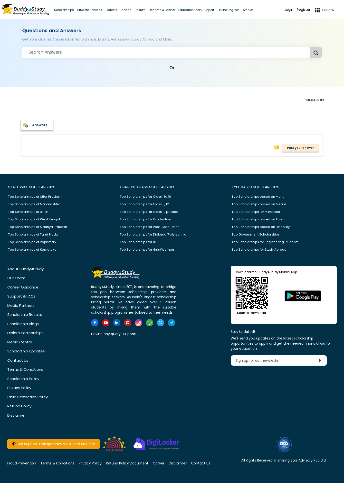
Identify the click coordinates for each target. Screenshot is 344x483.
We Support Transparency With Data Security (53, 444)
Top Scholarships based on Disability (261, 227)
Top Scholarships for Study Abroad (259, 249)
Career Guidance (118, 10)
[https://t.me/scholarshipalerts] (171, 322)
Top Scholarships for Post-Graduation (150, 227)
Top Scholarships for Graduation (145, 219)
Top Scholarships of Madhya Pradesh (37, 227)
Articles (248, 10)
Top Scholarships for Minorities (256, 211)
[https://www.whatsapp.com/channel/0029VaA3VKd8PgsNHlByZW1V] (150, 323)
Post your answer (300, 148)
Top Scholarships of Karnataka (32, 249)
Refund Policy (19, 406)
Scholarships (64, 10)
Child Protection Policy (27, 397)
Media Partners (21, 305)
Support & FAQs (21, 296)
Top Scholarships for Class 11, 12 (144, 204)
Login (289, 9)
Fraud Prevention (21, 463)
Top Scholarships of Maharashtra (34, 204)
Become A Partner (162, 10)
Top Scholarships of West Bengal (34, 219)
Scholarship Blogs (23, 323)
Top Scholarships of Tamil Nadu (33, 234)
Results (140, 10)
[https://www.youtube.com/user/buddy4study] (106, 323)
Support (130, 333)
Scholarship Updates (26, 351)
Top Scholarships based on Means (259, 204)
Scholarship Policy (23, 378)
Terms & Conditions (25, 369)
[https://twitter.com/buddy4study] (160, 322)
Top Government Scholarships (256, 234)
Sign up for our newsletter (280, 360)
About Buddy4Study (25, 268)
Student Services (89, 10)
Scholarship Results (24, 314)
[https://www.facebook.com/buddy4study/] (94, 322)
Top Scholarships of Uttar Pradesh (35, 196)
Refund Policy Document (127, 463)
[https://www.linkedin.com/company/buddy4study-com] (116, 322)
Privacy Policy (19, 387)
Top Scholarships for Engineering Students (265, 242)
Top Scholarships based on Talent (259, 219)
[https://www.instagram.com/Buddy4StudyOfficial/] (139, 323)
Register (303, 9)
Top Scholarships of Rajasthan (32, 242)
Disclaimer (16, 415)
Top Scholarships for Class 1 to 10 (145, 196)
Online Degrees (228, 10)
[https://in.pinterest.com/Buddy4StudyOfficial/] (127, 322)
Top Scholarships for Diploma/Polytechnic (153, 234)
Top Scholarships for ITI (138, 242)
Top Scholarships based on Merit (258, 196)
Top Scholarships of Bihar (28, 211)
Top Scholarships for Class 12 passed (149, 211)
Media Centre (19, 342)
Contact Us (17, 360)
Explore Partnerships (25, 332)
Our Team (16, 277)
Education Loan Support (196, 10)
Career (158, 463)
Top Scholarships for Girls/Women (147, 249)
